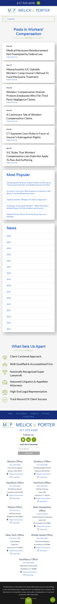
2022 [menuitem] (9, 261)
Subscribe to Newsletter (29, 444)
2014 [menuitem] (9, 310)
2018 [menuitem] (9, 285)
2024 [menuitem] (9, 248)
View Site (16, 477)
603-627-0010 (42, 514)
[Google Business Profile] (23, 439)
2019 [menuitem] (9, 279)
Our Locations (21, 413)
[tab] (53, 236)
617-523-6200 (26, 3)
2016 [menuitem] (9, 298)
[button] (28, 600)
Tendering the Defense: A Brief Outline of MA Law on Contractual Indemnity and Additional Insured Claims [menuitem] (29, 183)
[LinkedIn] (28, 439)
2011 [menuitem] (9, 329)
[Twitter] (34, 439)
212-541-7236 (14, 538)
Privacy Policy (28, 416)
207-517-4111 (14, 510)
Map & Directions (16, 474)
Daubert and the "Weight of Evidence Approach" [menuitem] (27, 199)
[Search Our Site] (38, 3)
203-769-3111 (42, 486)
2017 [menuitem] (9, 292)
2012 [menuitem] (9, 323)
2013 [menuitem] (9, 316)
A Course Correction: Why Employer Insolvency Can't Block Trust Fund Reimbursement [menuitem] (29, 192)
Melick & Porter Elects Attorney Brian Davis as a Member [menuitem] (26, 215)
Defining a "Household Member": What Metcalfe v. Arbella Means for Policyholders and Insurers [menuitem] (28, 207)
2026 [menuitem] (9, 236)
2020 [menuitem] (9, 273)
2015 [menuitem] (9, 304)
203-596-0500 (28, 563)
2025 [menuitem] (9, 242)
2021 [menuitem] (9, 267)
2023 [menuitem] (9, 254)
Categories (11, 19)
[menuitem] (10, 413)
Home (10, 413)
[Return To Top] (52, 599)
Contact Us (34, 413)
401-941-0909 (42, 538)
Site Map (45, 413)
